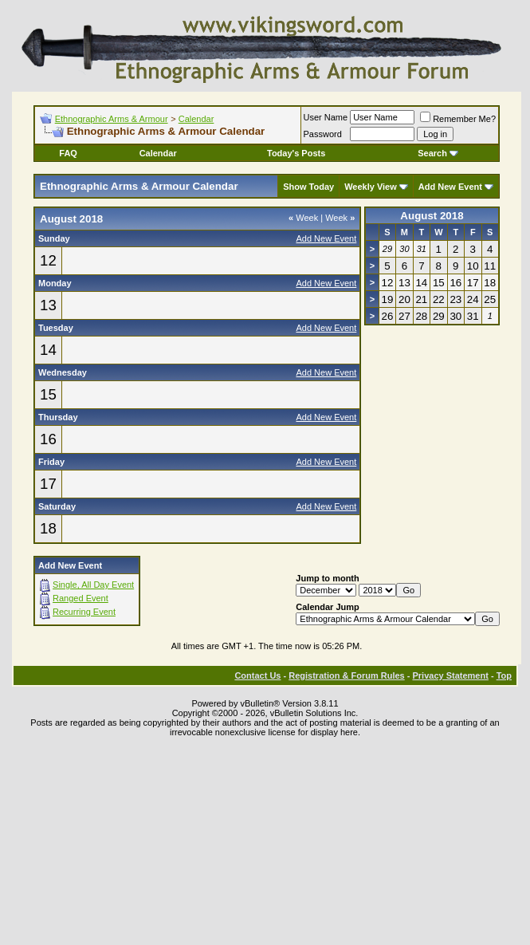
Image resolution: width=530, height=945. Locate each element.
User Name (326, 117)
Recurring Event (84, 611)
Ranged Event (80, 598)
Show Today (308, 186)
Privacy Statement (450, 675)
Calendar (196, 119)
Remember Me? (458, 119)
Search (438, 153)
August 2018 (431, 216)
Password (323, 134)
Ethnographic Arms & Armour (111, 119)
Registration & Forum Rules (346, 675)
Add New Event (450, 186)
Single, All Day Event (93, 584)
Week (303, 217)
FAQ (68, 153)
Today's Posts (296, 153)
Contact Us (257, 675)
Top (504, 675)
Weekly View (370, 186)
